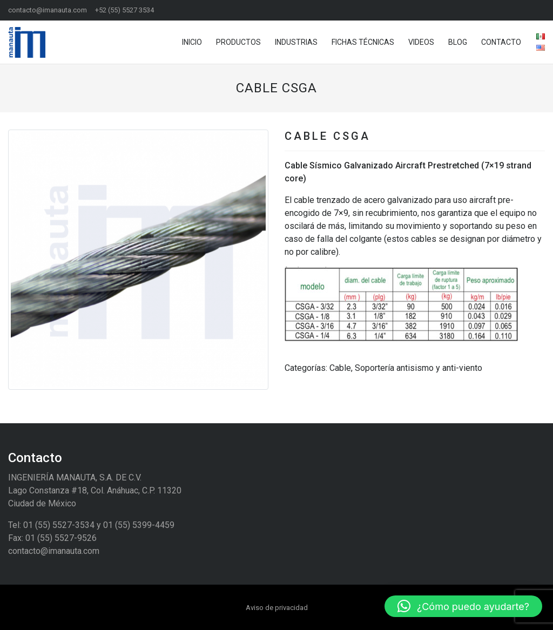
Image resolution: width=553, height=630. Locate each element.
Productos (238, 42)
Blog (457, 42)
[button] (28, 259)
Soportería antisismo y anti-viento (418, 368)
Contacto (501, 42)
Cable (340, 368)
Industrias (296, 42)
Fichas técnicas (363, 42)
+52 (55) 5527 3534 (124, 10)
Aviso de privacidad (277, 608)
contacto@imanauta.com (47, 10)
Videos (421, 42)
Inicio (192, 42)
